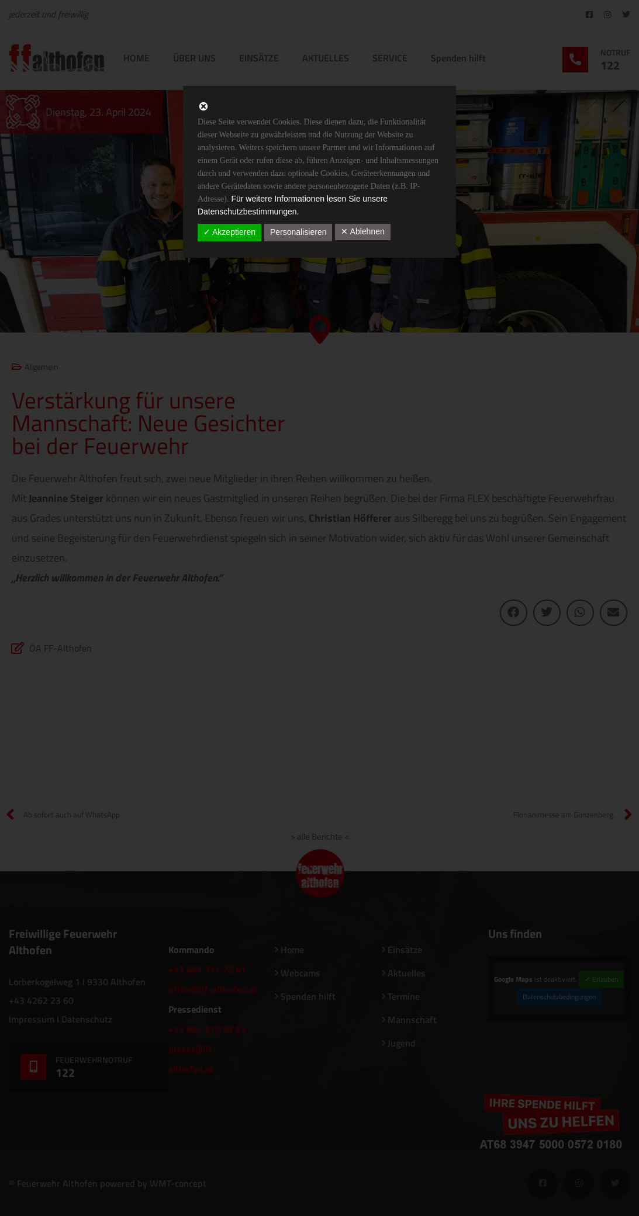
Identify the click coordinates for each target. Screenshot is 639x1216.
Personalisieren (298, 232)
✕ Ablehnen (362, 231)
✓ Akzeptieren (229, 232)
